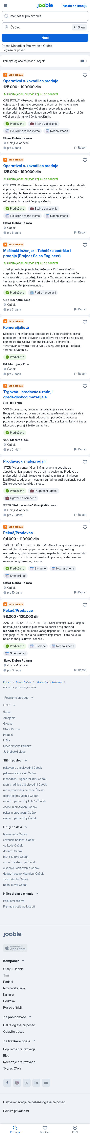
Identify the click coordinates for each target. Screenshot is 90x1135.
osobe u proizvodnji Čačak (20, 818)
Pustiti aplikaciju (74, 6)
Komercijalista (16, 327)
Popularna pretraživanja (19, 1049)
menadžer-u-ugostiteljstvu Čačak (24, 779)
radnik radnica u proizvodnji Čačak (25, 784)
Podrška (9, 1001)
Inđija (6, 740)
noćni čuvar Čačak (15, 884)
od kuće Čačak (13, 845)
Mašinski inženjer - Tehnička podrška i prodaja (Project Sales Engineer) (37, 253)
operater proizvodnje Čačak (20, 795)
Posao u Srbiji (12, 1007)
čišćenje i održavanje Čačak (21, 868)
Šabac (7, 712)
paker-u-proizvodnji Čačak (19, 773)
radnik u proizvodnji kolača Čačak (24, 801)
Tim (6, 975)
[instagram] (17, 1083)
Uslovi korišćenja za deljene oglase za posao (34, 1102)
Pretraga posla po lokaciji (19, 906)
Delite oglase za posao (19, 1025)
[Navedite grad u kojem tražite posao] (45, 27)
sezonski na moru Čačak (19, 840)
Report (80, 147)
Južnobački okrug (14, 751)
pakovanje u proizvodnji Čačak (22, 767)
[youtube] (46, 1083)
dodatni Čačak (12, 851)
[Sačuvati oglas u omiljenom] (85, 75)
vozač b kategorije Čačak (19, 862)
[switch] (83, 61)
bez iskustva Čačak (15, 856)
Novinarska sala (14, 988)
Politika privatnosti (16, 1111)
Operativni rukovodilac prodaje (30, 81)
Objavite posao (13, 1031)
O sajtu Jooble (13, 969)
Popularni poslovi (13, 901)
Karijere (8, 995)
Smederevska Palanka (17, 746)
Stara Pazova (11, 729)
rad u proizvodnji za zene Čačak (23, 790)
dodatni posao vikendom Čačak (23, 873)
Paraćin (8, 734)
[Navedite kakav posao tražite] (45, 16)
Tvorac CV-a (12, 1068)
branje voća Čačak (15, 834)
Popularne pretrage (19, 698)
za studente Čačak (15, 879)
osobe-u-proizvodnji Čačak (20, 807)
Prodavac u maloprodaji (24, 461)
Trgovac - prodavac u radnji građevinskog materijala (27, 394)
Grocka (8, 723)
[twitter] (27, 1083)
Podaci (8, 982)
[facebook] (7, 1083)
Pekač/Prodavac (18, 533)
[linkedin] (36, 1083)
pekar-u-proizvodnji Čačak (19, 812)
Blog (6, 1056)
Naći (45, 38)
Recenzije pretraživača (19, 1062)
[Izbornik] (6, 6)
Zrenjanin (9, 718)
